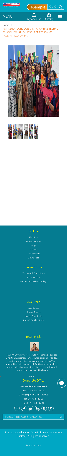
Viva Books (33, 308)
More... (32, 376)
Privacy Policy (33, 277)
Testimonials (33, 253)
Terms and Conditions (33, 273)
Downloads (33, 257)
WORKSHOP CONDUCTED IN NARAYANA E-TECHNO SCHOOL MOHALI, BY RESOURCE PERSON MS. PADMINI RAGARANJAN (30, 32)
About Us (33, 237)
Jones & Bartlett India (33, 320)
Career (33, 249)
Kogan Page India (33, 316)
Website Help (33, 445)
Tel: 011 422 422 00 (33, 399)
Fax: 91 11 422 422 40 (33, 403)
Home (6, 25)
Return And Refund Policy (33, 281)
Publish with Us (33, 241)
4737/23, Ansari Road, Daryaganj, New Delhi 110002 (33, 392)
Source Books (33, 312)
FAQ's (33, 245)
